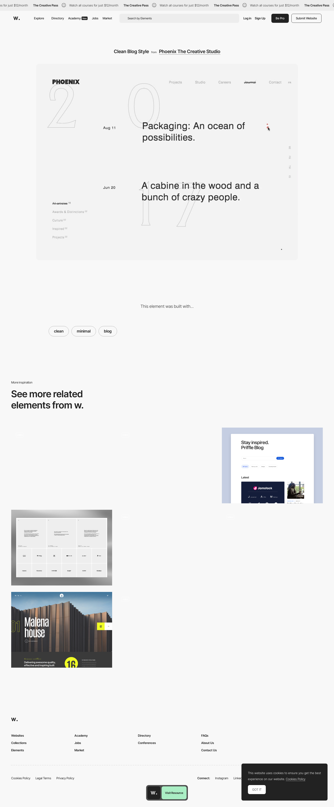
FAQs (204, 735)
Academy (78, 18)
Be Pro (280, 18)
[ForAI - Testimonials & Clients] (61, 547)
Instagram (221, 778)
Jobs (95, 18)
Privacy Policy (65, 778)
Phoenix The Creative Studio (189, 51)
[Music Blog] (272, 547)
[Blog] (272, 465)
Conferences (147, 743)
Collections (18, 743)
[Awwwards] (16, 18)
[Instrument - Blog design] (166, 464)
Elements (17, 750)
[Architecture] (61, 630)
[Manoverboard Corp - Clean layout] (166, 546)
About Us (207, 743)
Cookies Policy (20, 778)
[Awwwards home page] (153, 792)
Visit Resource (174, 793)
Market (107, 18)
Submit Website (306, 18)
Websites (17, 735)
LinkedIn (238, 778)
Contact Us (209, 750)
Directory (57, 18)
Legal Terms (43, 778)
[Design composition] (61, 465)
